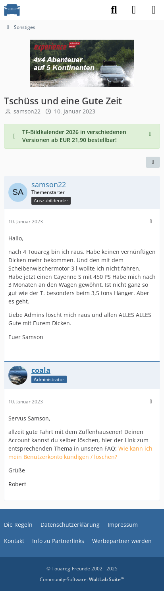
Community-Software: (82, 579)
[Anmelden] (134, 10)
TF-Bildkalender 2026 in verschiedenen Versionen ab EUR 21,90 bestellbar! (74, 136)
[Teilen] (153, 162)
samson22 (27, 111)
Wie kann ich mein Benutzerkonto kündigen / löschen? (80, 453)
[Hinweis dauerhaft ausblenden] (151, 133)
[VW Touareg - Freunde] (11, 10)
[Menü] (154, 10)
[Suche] (114, 10)
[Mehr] (151, 221)
